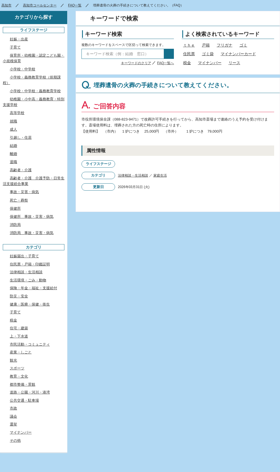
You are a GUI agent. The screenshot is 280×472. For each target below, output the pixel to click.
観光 (13, 360)
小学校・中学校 (22, 69)
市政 (13, 408)
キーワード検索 (103, 34)
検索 (169, 54)
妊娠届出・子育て (24, 256)
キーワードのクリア (136, 63)
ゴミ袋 (208, 54)
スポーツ (17, 368)
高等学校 (17, 113)
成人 (13, 129)
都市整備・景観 (22, 384)
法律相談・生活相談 (133, 175)
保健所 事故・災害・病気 (31, 216)
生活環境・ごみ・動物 (28, 280)
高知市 (6, 5)
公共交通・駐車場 (24, 400)
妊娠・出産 (19, 39)
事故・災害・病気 (24, 192)
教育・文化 (19, 376)
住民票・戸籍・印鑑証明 (30, 264)
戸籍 (206, 45)
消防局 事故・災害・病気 (31, 233)
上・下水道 (19, 336)
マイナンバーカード (238, 54)
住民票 (189, 54)
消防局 (15, 225)
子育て (15, 47)
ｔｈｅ (189, 45)
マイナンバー (209, 63)
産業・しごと (21, 352)
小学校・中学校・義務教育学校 (35, 91)
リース (234, 63)
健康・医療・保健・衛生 (30, 304)
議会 (13, 416)
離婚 (13, 154)
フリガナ (224, 45)
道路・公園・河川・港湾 (30, 392)
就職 (13, 121)
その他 (15, 440)
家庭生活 (160, 175)
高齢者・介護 (21, 170)
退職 (13, 162)
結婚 (13, 146)
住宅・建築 (19, 328)
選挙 (13, 424)
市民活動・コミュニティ (30, 344)
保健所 (15, 208)
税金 (187, 63)
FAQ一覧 (74, 5)
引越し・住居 (21, 137)
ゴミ (243, 45)
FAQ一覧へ (165, 63)
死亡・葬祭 (19, 200)
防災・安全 (19, 296)
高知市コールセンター (40, 5)
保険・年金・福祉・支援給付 (33, 288)
